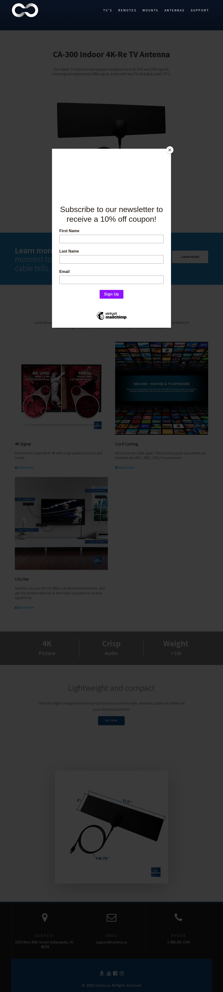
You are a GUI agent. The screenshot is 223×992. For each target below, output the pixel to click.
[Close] (169, 150)
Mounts (150, 10)
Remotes (127, 10)
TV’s (107, 10)
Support (200, 10)
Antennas (174, 10)
